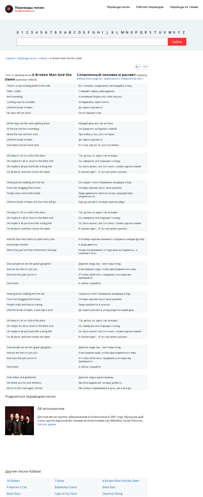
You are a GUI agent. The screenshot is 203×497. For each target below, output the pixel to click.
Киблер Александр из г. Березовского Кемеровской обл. (109, 78)
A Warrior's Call (16, 487)
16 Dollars (13, 481)
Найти (177, 42)
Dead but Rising (112, 493)
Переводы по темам (184, 7)
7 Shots (59, 481)
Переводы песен (118, 7)
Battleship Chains (66, 487)
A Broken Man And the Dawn (120, 481)
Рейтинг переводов (149, 7)
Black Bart (108, 487)
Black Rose (14, 493)
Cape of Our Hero (66, 493)
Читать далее (46, 424)
